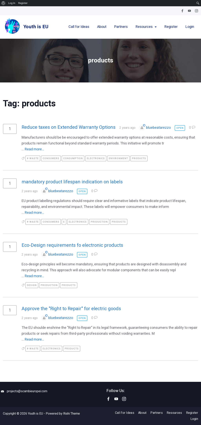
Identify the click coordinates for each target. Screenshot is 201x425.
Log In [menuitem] (11, 3)
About (101, 26)
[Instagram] (196, 10)
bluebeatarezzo (158, 127)
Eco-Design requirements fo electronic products (72, 245)
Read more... (34, 149)
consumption (73, 158)
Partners (121, 26)
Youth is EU (35, 26)
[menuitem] (3, 3)
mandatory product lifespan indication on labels (72, 182)
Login (189, 26)
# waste (33, 158)
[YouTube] (189, 10)
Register (171, 26)
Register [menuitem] (23, 3)
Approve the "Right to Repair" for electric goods (71, 308)
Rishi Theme (71, 413)
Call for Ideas (79, 26)
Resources (146, 26)
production (99, 222)
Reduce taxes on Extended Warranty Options (68, 127)
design (32, 285)
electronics (96, 158)
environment (118, 158)
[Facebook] (182, 10)
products (139, 158)
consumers (51, 158)
